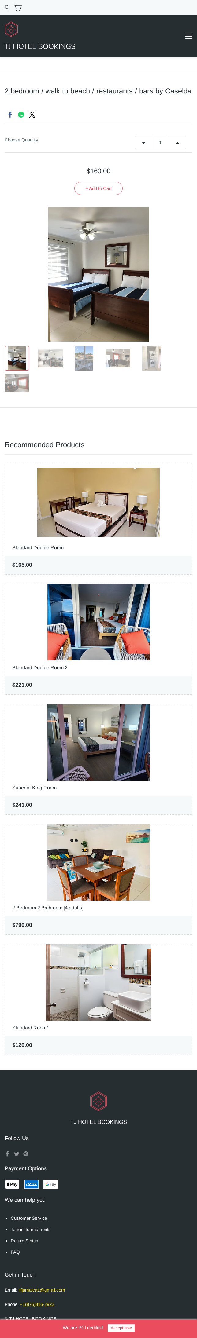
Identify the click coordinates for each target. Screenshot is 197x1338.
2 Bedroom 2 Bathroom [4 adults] (47, 907)
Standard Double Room (38, 547)
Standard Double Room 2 (40, 667)
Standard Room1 (30, 1027)
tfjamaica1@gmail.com (42, 1289)
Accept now (121, 1327)
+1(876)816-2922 (37, 1304)
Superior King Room (34, 787)
